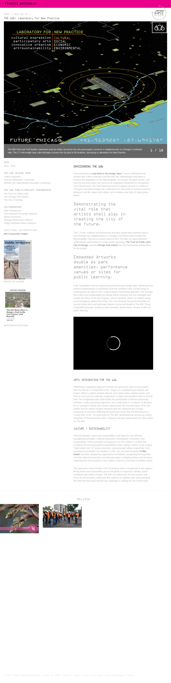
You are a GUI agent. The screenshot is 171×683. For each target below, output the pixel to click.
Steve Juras (89, 675)
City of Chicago (80, 245)
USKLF (58, 675)
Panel (130, 675)
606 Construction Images (16, 234)
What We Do (21, 14)
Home (6, 14)
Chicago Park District (107, 245)
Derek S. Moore (71, 675)
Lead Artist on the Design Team (106, 173)
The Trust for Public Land (138, 242)
